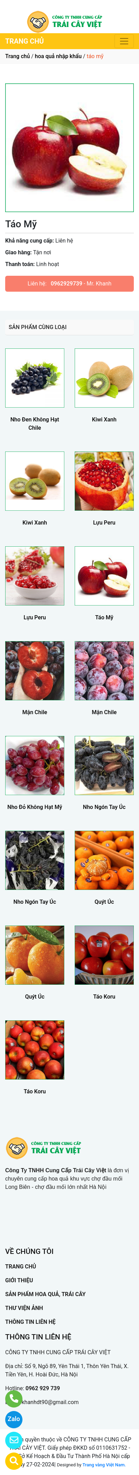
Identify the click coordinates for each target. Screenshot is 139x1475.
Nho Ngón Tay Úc (104, 807)
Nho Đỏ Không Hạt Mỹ (34, 807)
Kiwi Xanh (104, 419)
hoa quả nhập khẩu (58, 56)
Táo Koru (104, 996)
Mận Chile (34, 712)
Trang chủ (17, 56)
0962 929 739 (43, 1388)
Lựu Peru (104, 522)
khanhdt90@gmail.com (49, 1402)
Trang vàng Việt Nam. (104, 1464)
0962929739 (66, 283)
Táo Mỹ (104, 617)
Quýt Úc (104, 902)
